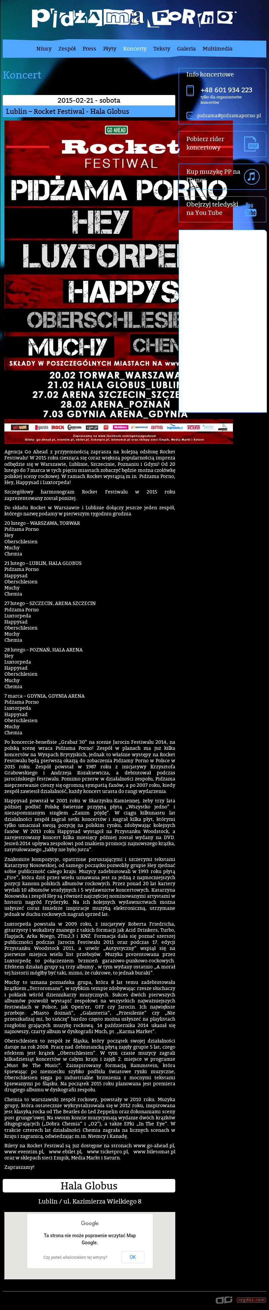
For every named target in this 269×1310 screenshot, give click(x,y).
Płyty (109, 48)
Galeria (186, 48)
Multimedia (218, 48)
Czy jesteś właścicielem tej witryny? (75, 1257)
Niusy (44, 48)
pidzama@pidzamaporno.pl (229, 115)
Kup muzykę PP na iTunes (213, 175)
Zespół (67, 48)
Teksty (161, 48)
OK (133, 1257)
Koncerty (135, 48)
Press (89, 48)
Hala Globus (89, 1185)
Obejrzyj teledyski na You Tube (212, 208)
